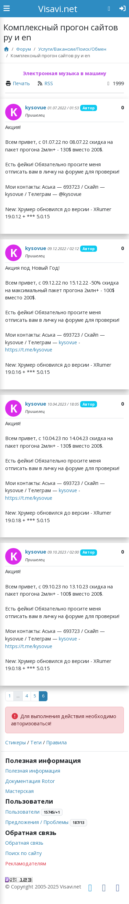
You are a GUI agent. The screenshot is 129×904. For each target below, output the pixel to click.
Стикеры (15, 742)
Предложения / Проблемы (36, 822)
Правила (56, 742)
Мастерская (19, 791)
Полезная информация (32, 770)
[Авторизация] (122, 8)
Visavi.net (57, 8)
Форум (23, 49)
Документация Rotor (30, 781)
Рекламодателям (25, 863)
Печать (21, 83)
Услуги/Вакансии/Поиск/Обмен (72, 49)
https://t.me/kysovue (28, 349)
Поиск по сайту (23, 853)
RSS (48, 83)
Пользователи (22, 811)
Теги (36, 742)
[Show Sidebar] (6, 8)
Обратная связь (24, 843)
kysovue (35, 107)
